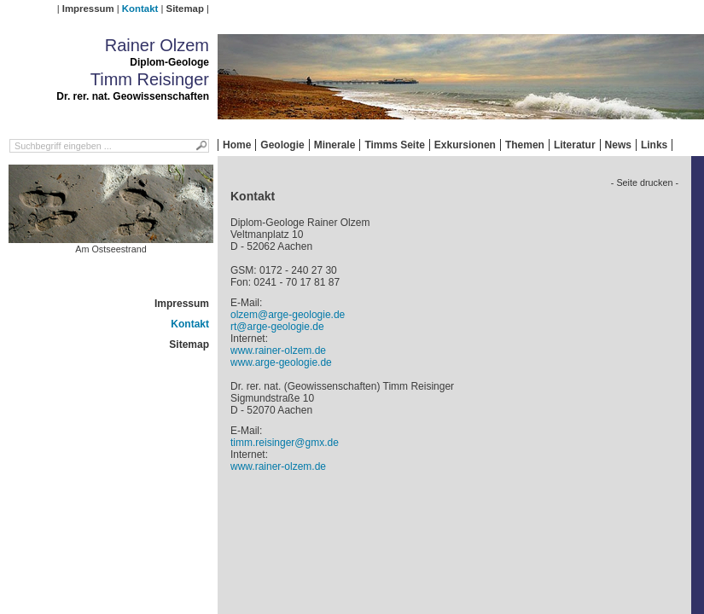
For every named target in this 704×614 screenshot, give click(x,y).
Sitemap (185, 8)
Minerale (335, 145)
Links (654, 145)
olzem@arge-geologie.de (287, 315)
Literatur (575, 145)
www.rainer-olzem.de (278, 350)
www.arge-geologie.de (281, 362)
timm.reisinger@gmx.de (284, 443)
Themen (524, 145)
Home (237, 145)
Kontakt (140, 8)
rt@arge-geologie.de (277, 327)
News (618, 145)
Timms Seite (394, 145)
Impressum (88, 8)
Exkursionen (465, 145)
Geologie (282, 145)
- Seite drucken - (644, 182)
